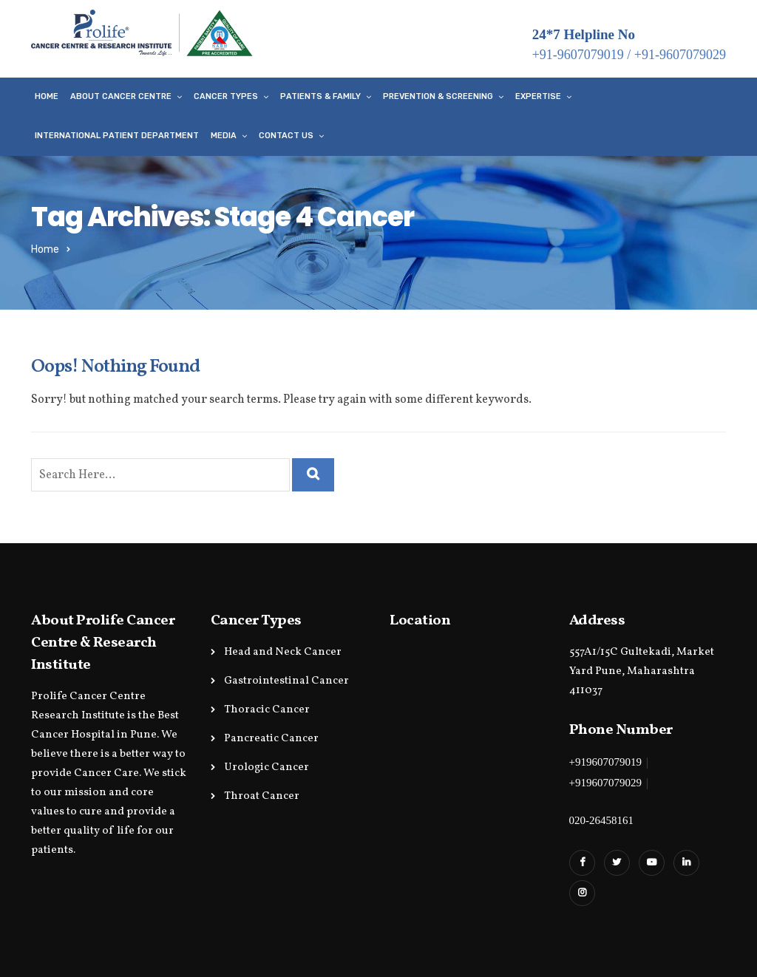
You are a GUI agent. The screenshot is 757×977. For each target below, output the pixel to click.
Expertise (538, 96)
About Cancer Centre (121, 96)
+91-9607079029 (680, 54)
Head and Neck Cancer (283, 652)
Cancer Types (226, 96)
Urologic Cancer (266, 767)
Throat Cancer (261, 796)
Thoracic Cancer (267, 710)
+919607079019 (605, 762)
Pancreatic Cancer (271, 738)
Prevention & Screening (438, 96)
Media (224, 135)
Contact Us (286, 135)
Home (46, 96)
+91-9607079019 (578, 54)
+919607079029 (605, 783)
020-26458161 (601, 820)
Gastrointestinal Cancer (286, 681)
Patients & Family (320, 96)
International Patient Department (117, 135)
